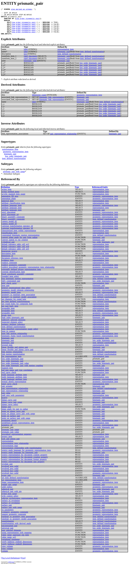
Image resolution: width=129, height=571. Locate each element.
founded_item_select (10, 281)
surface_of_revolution (11, 505)
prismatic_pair (15, 18)
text (25, 59)
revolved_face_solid (10, 476)
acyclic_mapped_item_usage (13, 199)
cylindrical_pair (8, 247)
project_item (7, 441)
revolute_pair (7, 469)
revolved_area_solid (10, 471)
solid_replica (7, 492)
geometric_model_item (11, 297)
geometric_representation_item (89, 100)
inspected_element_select (12, 327)
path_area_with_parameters (13, 400)
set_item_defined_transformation (15, 483)
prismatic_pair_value (10, 437)
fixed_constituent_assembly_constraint (18, 279)
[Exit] (23, 563)
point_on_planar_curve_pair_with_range (18, 418)
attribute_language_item (12, 210)
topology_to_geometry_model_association (19, 524)
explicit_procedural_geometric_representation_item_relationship (28, 272)
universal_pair (7, 533)
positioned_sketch (9, 425)
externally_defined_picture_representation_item (21, 274)
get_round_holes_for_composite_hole (17, 309)
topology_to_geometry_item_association (18, 521)
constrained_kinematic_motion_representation (21, 240)
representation (7, 446)
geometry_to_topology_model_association (19, 302)
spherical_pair (7, 494)
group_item (6, 320)
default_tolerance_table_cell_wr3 (15, 249)
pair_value (6, 398)
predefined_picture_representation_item (18, 428)
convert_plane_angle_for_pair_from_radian (19, 242)
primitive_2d (7, 430)
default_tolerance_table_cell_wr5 (15, 254)
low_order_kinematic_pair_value (15, 368)
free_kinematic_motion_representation (17, 283)
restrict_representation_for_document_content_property (24, 460)
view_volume (7, 551)
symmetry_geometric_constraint (15, 517)
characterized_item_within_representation (19, 235)
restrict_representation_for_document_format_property (24, 464)
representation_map (10, 450)
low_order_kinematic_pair (28, 20)
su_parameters (7, 515)
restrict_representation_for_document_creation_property (25, 462)
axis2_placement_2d (10, 219)
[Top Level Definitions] (10, 563)
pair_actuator (7, 391)
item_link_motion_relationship (14, 338)
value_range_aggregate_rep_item (15, 540)
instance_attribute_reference (13, 329)
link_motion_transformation (13, 359)
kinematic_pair (63, 56)
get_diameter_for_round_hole (14, 304)
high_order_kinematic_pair (13, 322)
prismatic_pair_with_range (14, 176)
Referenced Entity (100, 192)
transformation (8, 526)
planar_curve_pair (9, 405)
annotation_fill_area (10, 201)
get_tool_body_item (10, 311)
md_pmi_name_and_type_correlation (17, 375)
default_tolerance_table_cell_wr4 (15, 251)
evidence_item (8, 265)
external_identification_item (13, 277)
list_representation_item (11, 361)
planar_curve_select (10, 409)
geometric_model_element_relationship (18, 295)
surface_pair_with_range (12, 512)
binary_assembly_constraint (13, 222)
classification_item (9, 238)
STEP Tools (11, 567)
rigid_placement (30, 61)
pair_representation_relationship (63, 139)
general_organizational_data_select (16, 293)
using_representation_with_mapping (17, 537)
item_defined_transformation (92, 56)
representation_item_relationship (15, 448)
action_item (6, 194)
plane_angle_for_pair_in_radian (15, 414)
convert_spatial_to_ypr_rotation (15, 245)
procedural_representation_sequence (17, 439)
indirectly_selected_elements (13, 325)
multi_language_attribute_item (14, 380)
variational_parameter (11, 544)
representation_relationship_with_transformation (22, 453)
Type (77, 192)
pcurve (4, 402)
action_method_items (10, 197)
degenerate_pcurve (9, 256)
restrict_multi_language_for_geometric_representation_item (26, 455)
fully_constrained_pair (11, 286)
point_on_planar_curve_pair (13, 416)
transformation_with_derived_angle (16, 528)
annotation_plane (9, 203)
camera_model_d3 (9, 229)
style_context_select (10, 501)
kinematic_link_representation (51, 102)
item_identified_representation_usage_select (20, 334)
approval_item (7, 206)
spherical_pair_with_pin (12, 496)
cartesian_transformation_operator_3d (17, 233)
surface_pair (7, 510)
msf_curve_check (9, 377)
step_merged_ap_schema (21, 9)
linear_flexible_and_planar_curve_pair (17, 354)
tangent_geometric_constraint (14, 519)
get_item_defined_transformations (16, 306)
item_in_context (8, 336)
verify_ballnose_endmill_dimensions (17, 547)
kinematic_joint (30, 66)
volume (5, 556)
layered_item (7, 350)
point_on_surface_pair (11, 421)
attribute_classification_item (13, 208)
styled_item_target (9, 499)
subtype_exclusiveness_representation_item (19, 503)
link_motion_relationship (12, 357)
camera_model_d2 (9, 226)
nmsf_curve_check (9, 389)
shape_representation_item (13, 487)
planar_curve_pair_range (12, 407)
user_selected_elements (11, 535)
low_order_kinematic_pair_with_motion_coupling (22, 370)
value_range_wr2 (9, 542)
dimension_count (39, 100)
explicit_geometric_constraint (14, 270)
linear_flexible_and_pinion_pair (15, 352)
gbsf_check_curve (9, 288)
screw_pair (6, 480)
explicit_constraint (9, 267)
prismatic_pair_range (10, 434)
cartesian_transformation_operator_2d (17, 231)
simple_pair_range (9, 489)
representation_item (65, 54)
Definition (5, 192)
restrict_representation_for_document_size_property (23, 466)
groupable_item (8, 313)
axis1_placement (9, 217)
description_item (9, 258)
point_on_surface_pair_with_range (16, 423)
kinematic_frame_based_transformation (18, 341)
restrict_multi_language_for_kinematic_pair (20, 457)
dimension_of (7, 261)
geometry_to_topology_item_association (18, 299)
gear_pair (5, 290)
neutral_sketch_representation (14, 386)
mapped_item (7, 373)
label (26, 54)
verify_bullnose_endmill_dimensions (17, 549)
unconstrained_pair (9, 531)
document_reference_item (12, 263)
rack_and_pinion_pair (11, 444)
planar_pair (6, 412)
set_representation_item (11, 485)
